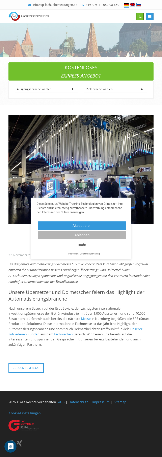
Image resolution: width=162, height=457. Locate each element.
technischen (63, 334)
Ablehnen (81, 235)
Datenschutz (78, 402)
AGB (61, 402)
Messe (86, 318)
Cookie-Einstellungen (25, 413)
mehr (82, 244)
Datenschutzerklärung (90, 254)
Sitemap (120, 402)
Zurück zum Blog (26, 368)
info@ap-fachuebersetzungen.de (54, 5)
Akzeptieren (82, 225)
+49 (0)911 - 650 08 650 (102, 5)
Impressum (101, 402)
